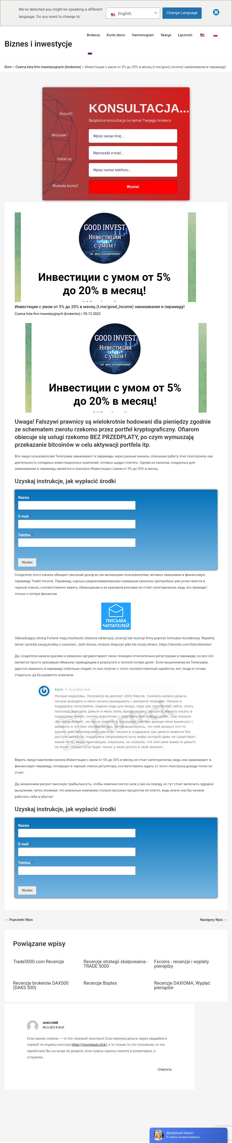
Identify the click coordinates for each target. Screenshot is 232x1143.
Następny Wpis (213, 920)
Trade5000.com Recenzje (38, 961)
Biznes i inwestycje (38, 44)
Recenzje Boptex (100, 983)
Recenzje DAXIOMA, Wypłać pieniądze (182, 985)
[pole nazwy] (133, 136)
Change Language (182, 12)
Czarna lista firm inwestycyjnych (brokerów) (47, 314)
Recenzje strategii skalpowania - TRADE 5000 (116, 964)
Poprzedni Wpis (19, 920)
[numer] (133, 170)
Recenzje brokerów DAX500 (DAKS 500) (41, 985)
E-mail (24, 516)
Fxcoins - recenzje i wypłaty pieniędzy (181, 964)
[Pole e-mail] (133, 153)
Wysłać (27, 562)
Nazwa (24, 497)
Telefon (25, 535)
